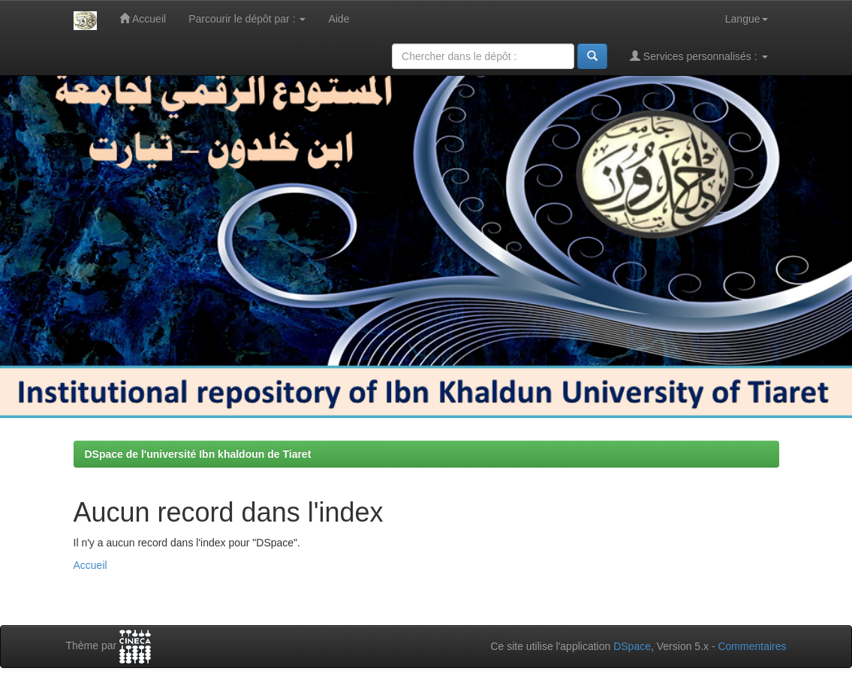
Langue (746, 19)
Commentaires (752, 646)
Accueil (142, 18)
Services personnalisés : (699, 56)
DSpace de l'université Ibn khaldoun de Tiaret (198, 454)
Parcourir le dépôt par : (247, 19)
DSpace (632, 646)
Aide (338, 19)
